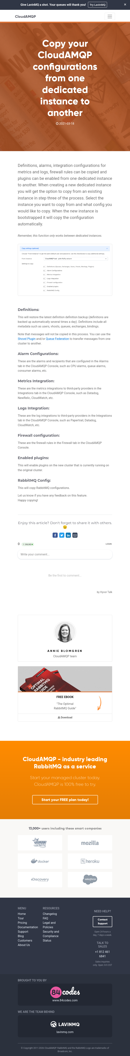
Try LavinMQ (97, 4)
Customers (25, 940)
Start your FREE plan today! (65, 799)
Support (23, 931)
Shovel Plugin (27, 339)
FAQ (45, 918)
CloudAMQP (25, 16)
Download (65, 717)
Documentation (28, 927)
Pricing (22, 923)
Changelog (50, 914)
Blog (21, 936)
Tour (21, 918)
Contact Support (102, 921)
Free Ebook (65, 697)
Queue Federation (57, 339)
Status (47, 940)
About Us (24, 945)
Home (22, 914)
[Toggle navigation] (110, 16)
